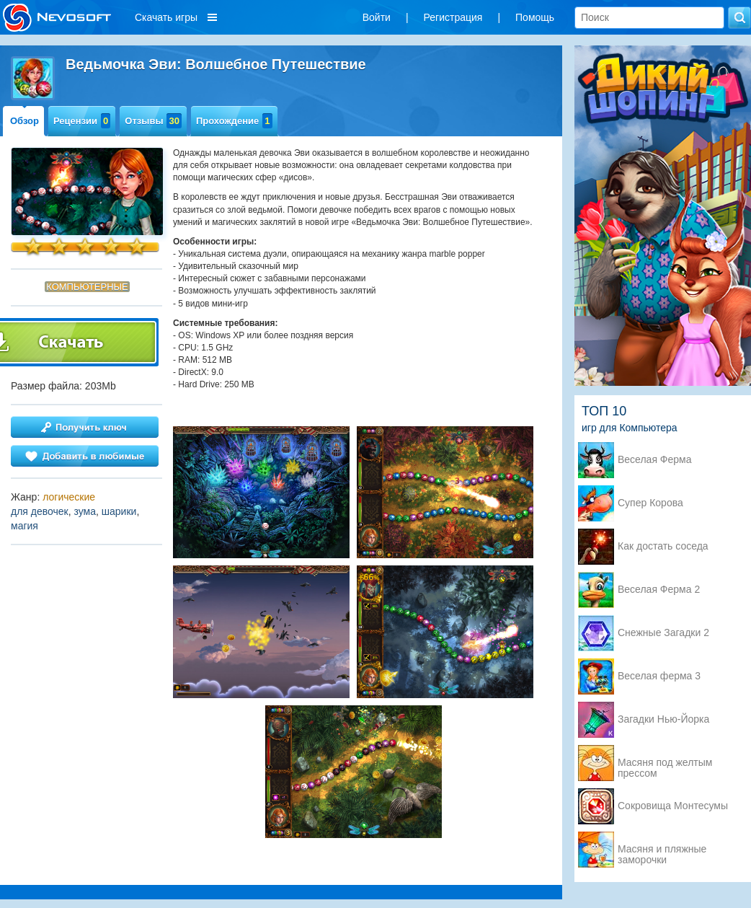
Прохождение (234, 120)
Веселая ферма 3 (659, 676)
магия (24, 526)
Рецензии (81, 120)
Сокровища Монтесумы (673, 806)
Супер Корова (650, 503)
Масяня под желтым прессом (665, 763)
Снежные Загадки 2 (663, 632)
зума (85, 511)
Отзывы (153, 120)
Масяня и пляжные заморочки (662, 850)
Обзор (24, 120)
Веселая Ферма (655, 459)
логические (69, 497)
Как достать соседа (663, 546)
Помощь (534, 17)
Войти (377, 17)
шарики (119, 511)
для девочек (39, 511)
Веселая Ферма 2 (659, 589)
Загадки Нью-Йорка (663, 719)
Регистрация (453, 17)
